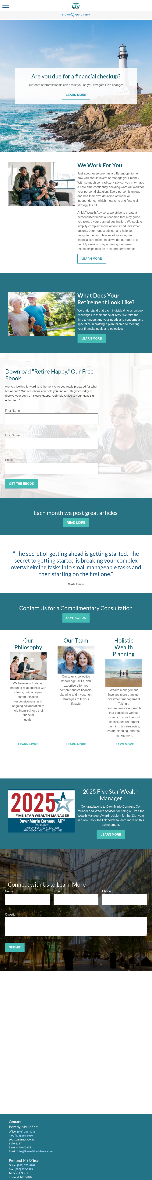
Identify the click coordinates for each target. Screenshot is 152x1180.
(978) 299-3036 (24, 1135)
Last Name (12, 435)
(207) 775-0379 (24, 1169)
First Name (12, 410)
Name (9, 891)
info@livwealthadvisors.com (35, 1151)
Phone (106, 891)
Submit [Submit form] (15, 947)
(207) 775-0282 (26, 1165)
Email (9, 459)
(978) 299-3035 (26, 1131)
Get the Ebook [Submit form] (21, 483)
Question (11, 914)
